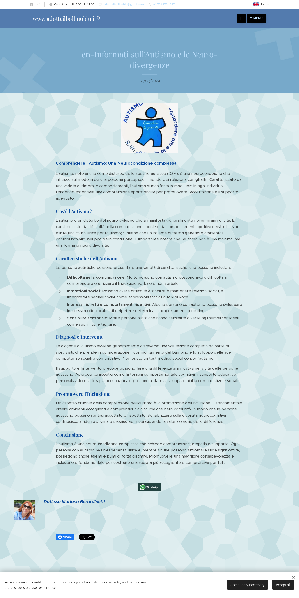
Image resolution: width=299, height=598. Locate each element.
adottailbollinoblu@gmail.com (124, 4)
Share (65, 537)
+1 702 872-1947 (164, 4)
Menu (256, 18)
